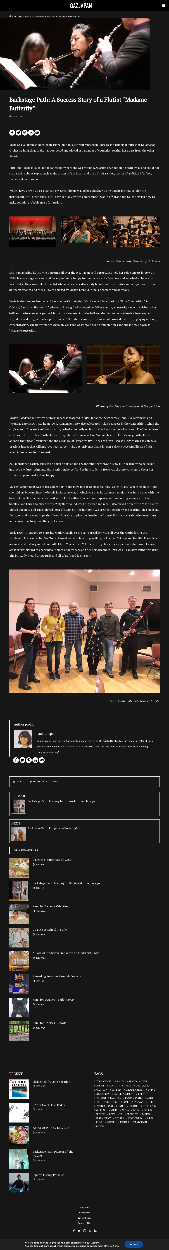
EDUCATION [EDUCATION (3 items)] (103, 1093)
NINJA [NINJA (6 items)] (125, 1110)
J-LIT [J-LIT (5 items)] (151, 1102)
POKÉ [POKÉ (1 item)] (112, 1114)
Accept (134, 1244)
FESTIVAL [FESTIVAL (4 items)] (115, 1097)
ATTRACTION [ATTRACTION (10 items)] (103, 1081)
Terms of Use (84, 1223)
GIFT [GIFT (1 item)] (98, 1102)
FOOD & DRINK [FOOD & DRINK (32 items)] (133, 1097)
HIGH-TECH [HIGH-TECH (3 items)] (111, 1102)
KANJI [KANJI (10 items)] (121, 1106)
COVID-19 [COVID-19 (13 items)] (114, 1085)
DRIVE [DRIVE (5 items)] (151, 1089)
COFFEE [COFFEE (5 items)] (100, 1085)
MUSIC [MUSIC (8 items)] (114, 1110)
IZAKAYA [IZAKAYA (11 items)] (139, 1102)
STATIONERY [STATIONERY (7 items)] (135, 1118)
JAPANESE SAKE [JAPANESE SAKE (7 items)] (104, 1106)
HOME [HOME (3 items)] (125, 1102)
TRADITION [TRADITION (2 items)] (140, 1122)
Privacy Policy (84, 1217)
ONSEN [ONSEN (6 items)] (148, 1110)
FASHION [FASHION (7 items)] (101, 1097)
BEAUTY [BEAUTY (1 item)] (119, 1081)
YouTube (70, 325)
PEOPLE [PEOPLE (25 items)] (100, 1114)
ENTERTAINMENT (50, 781)
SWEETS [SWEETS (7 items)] (111, 1122)
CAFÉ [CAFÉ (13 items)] (144, 1081)
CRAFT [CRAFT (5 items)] (128, 1085)
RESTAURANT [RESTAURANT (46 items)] (103, 1118)
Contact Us (84, 1212)
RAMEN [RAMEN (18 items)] (146, 1114)
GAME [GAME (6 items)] (150, 1097)
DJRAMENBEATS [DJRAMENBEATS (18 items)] (134, 1089)
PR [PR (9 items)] (120, 1114)
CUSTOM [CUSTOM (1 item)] (116, 1089)
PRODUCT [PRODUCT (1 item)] (132, 1114)
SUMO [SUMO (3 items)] (149, 1118)
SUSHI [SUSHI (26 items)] (99, 1122)
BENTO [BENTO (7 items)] (132, 1081)
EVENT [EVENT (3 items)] (142, 1093)
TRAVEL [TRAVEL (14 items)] (100, 1126)
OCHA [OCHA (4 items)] (136, 1110)
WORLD (20, 781)
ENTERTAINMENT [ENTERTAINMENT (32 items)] (124, 1093)
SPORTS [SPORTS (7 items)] (119, 1118)
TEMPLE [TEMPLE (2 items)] (124, 1122)
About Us (84, 1207)
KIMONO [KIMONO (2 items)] (134, 1106)
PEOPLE (37, 781)
